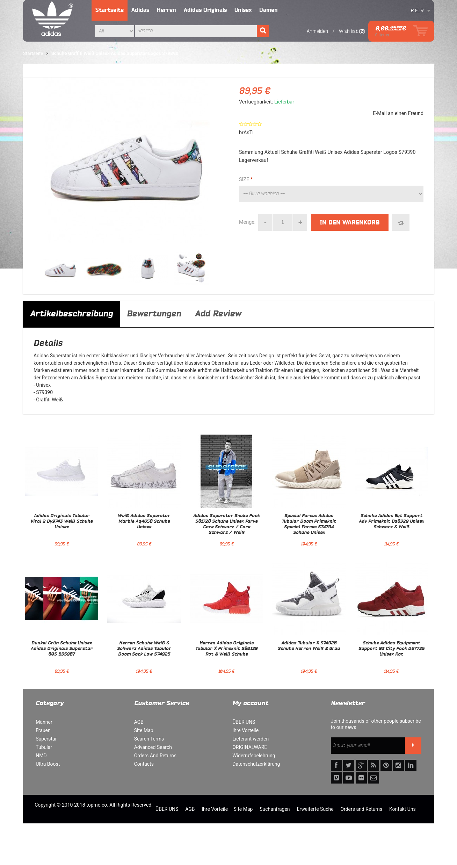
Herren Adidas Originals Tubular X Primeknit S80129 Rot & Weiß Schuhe (226, 649)
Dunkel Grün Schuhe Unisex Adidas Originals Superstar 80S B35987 (62, 649)
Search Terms (149, 739)
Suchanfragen (275, 809)
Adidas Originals (205, 10)
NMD (41, 755)
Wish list (348, 31)
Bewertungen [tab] (154, 314)
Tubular (44, 747)
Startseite (109, 10)
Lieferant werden (250, 739)
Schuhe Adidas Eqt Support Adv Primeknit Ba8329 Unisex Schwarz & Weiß (391, 522)
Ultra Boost (48, 764)
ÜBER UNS (243, 722)
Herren (166, 10)
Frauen (43, 730)
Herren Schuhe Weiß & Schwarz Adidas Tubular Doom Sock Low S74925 (144, 649)
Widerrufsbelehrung (253, 755)
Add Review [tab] (218, 314)
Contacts (144, 764)
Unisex (243, 10)
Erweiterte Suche (315, 809)
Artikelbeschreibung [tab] (71, 314)
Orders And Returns (155, 755)
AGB (139, 722)
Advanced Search (153, 747)
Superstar (46, 739)
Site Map (143, 730)
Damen (268, 10)
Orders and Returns (361, 809)
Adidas (140, 10)
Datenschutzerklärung (256, 764)
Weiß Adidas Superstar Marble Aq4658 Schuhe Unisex (144, 522)
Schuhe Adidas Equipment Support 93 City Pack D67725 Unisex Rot (391, 649)
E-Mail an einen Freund (398, 113)
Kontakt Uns (402, 809)
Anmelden (317, 31)
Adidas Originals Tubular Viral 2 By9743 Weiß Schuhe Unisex (61, 522)
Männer (44, 722)
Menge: (247, 222)
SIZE (245, 180)
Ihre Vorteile (245, 730)
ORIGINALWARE (249, 747)
